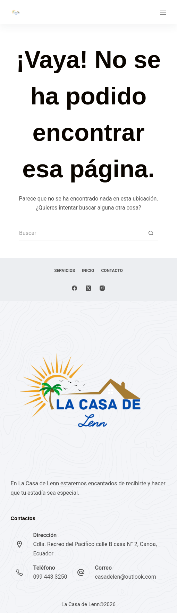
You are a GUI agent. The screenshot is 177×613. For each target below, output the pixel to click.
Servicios (64, 270)
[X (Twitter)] (88, 288)
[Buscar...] (81, 233)
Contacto (112, 270)
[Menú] (163, 12)
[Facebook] (74, 288)
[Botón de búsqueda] (151, 233)
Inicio (88, 270)
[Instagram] (102, 288)
